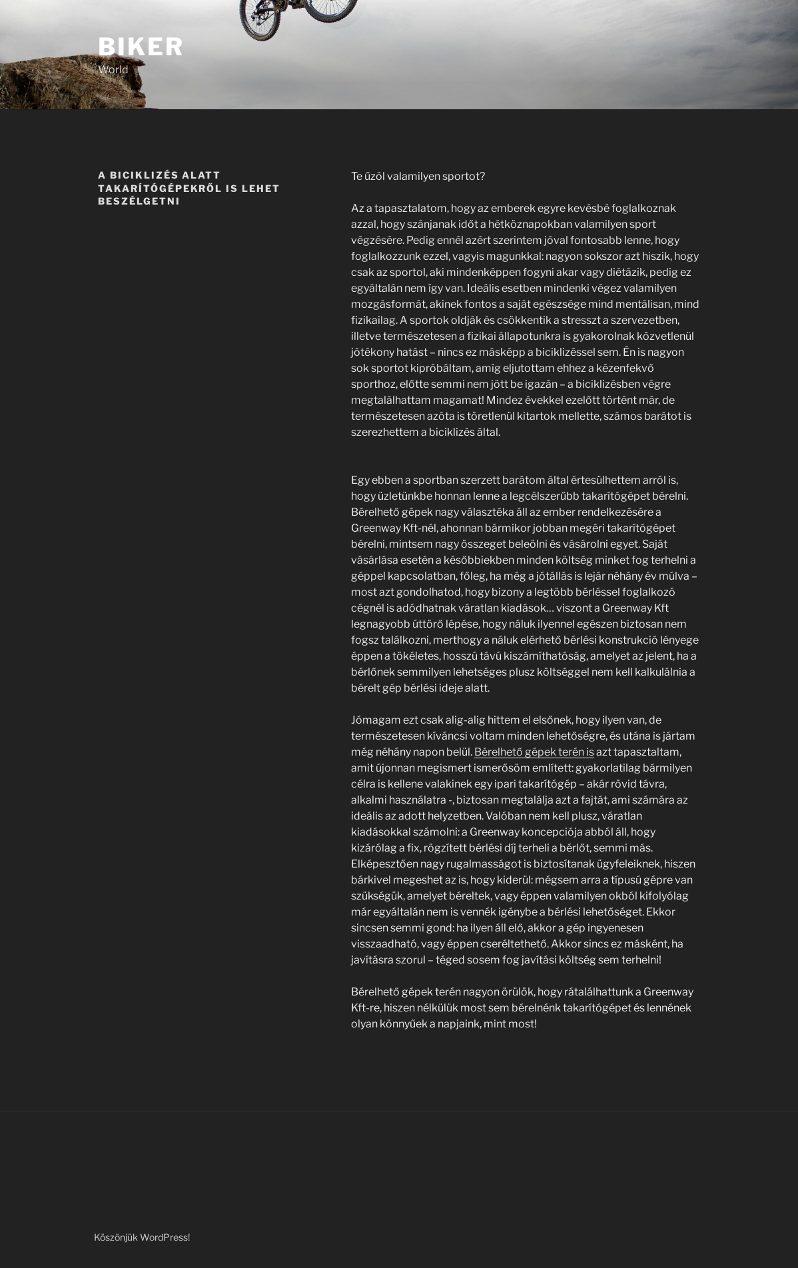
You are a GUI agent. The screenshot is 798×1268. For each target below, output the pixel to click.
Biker (141, 46)
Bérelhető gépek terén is (534, 752)
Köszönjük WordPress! (142, 1237)
